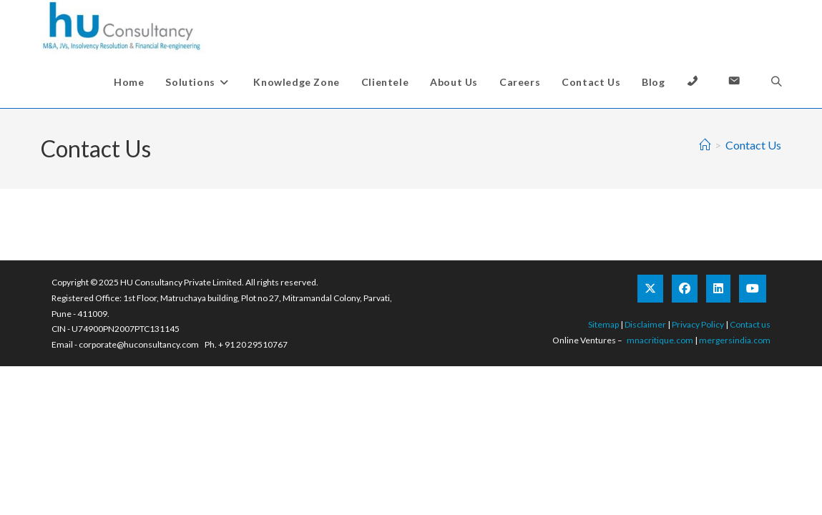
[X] (650, 289)
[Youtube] (752, 289)
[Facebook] (685, 289)
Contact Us (753, 145)
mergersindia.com (734, 340)
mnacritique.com (660, 340)
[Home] (704, 145)
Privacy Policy (698, 324)
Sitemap (603, 324)
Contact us (750, 324)
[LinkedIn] (718, 289)
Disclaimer (645, 324)
